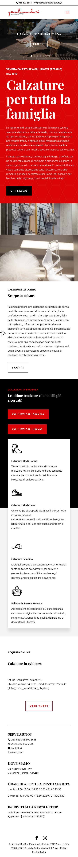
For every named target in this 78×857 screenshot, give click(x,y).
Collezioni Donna (28, 414)
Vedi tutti (39, 705)
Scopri (39, 43)
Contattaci (16, 748)
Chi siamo (19, 190)
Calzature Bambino (22, 559)
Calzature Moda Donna (39, 34)
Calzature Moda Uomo (23, 505)
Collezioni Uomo (27, 429)
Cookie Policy (39, 852)
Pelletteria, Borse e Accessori (27, 603)
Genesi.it (45, 848)
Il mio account (15, 752)
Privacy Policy (59, 848)
